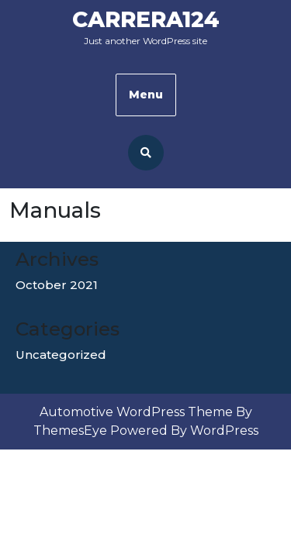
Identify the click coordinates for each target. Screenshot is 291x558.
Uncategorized (61, 354)
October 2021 (57, 284)
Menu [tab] (146, 95)
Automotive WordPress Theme (136, 412)
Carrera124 (146, 19)
